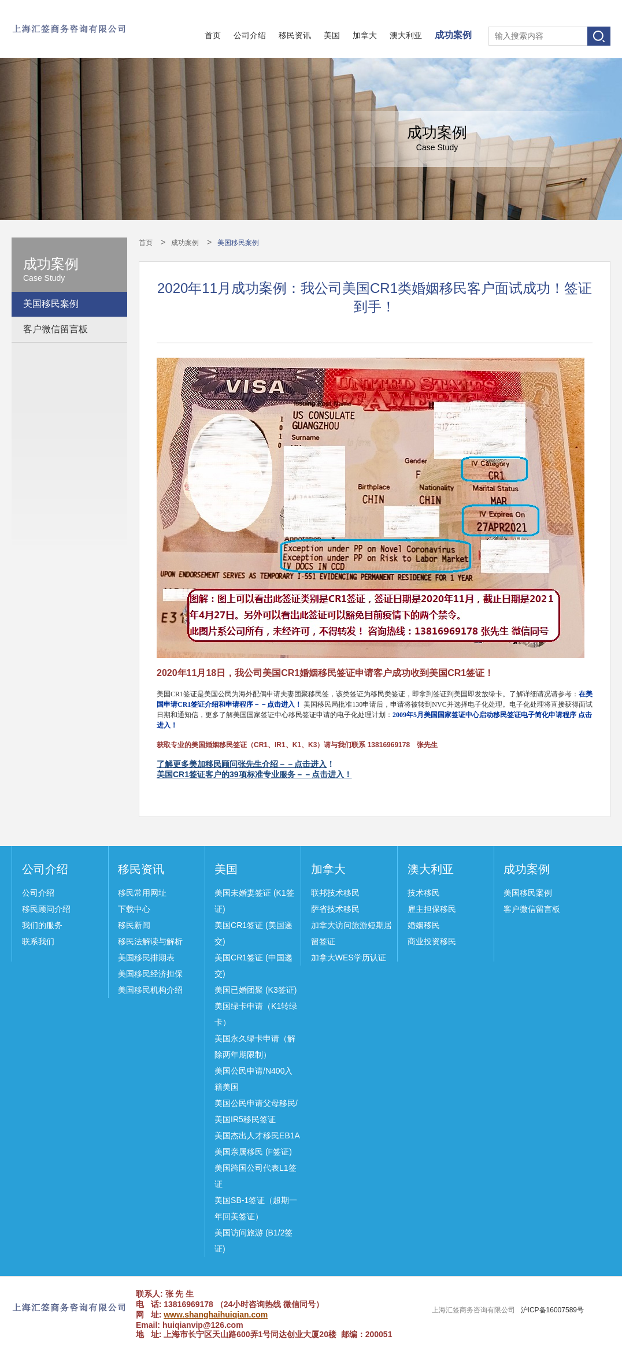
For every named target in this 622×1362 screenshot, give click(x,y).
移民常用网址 (142, 892)
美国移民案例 (51, 304)
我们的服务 (42, 925)
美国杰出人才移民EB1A (257, 1135)
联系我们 (38, 941)
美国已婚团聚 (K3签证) (255, 989)
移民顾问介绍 (46, 909)
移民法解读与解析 (150, 941)
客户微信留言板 (55, 329)
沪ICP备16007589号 (552, 1310)
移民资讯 (295, 35)
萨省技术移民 (335, 909)
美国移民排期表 (146, 957)
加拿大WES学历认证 (348, 957)
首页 (213, 35)
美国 (332, 35)
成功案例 (453, 35)
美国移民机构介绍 (150, 989)
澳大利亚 (406, 35)
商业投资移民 (432, 941)
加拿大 (365, 35)
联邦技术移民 (335, 892)
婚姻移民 (424, 925)
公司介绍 (250, 35)
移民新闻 (134, 925)
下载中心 (134, 909)
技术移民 (424, 892)
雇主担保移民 (432, 909)
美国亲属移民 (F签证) (253, 1151)
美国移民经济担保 (150, 973)
